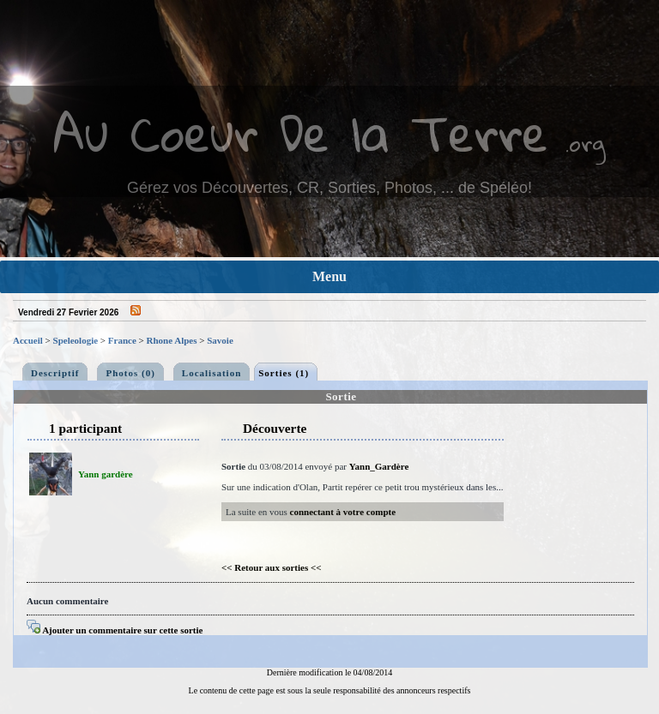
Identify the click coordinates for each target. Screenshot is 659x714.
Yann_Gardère (378, 466)
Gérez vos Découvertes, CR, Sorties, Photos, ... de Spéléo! (329, 187)
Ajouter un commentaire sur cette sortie (115, 630)
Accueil (28, 340)
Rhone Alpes (172, 340)
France (122, 340)
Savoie (220, 340)
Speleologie (76, 340)
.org (585, 143)
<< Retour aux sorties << (271, 567)
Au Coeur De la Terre (300, 132)
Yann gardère (105, 474)
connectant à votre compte (343, 512)
